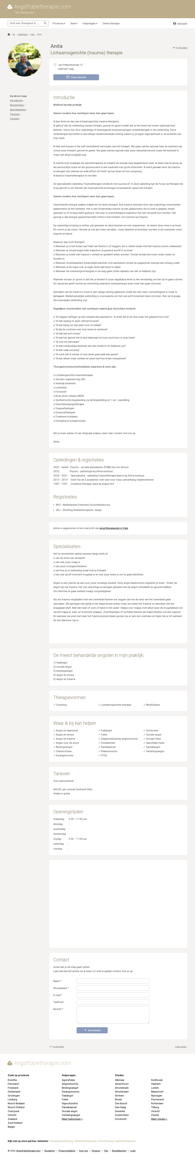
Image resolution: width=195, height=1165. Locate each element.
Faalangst (106, 730)
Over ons (83, 1150)
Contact (14, 118)
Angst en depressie (67, 730)
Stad (73, 23)
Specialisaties (18, 109)
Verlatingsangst (155, 751)
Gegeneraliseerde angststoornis (119, 738)
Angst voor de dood (67, 742)
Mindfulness (153, 704)
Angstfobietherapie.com (28, 1150)
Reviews (96, 1150)
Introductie (16, 100)
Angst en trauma (65, 738)
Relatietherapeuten (85, 1141)
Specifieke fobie (155, 742)
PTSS (104, 755)
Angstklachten (119, 1150)
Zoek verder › (181, 1046)
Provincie (58, 23)
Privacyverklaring (66, 1150)
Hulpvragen (89, 23)
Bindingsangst (64, 746)
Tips (106, 1150)
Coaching (61, 704)
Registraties (17, 105)
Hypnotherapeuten (125, 1141)
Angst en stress (65, 734)
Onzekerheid (108, 742)
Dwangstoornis (64, 755)
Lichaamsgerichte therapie (116, 704)
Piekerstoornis (109, 751)
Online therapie (111, 23)
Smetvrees (152, 730)
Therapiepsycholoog (61, 1141)
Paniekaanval (108, 746)
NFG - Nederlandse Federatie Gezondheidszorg (83, 504)
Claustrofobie (64, 751)
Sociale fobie (153, 738)
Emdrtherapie (105, 1141)
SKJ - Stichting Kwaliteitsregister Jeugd (78, 509)
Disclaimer (49, 1150)
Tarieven (15, 114)
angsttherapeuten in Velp (113, 528)
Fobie (104, 734)
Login (133, 1150)
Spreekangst (153, 746)
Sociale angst (153, 734)
